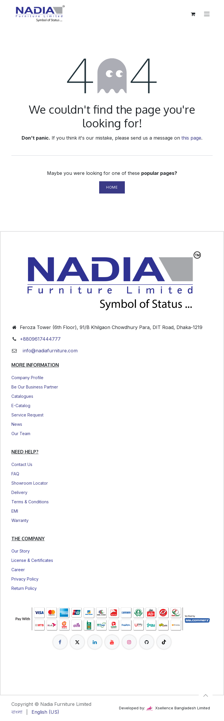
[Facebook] (60, 642)
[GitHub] (147, 642)
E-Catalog (20, 405)
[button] (206, 695)
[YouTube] (112, 642)
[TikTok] (164, 642)
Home (112, 187)
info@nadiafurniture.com (49, 351)
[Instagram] (129, 642)
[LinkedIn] (95, 642)
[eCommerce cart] (193, 14)
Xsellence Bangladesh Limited (178, 708)
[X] (77, 642)
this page (191, 138)
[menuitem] (16, 712)
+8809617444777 (40, 339)
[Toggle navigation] (207, 14)
